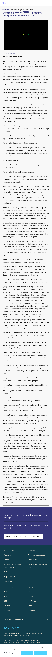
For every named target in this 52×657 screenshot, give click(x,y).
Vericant (31, 606)
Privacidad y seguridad (16, 640)
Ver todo (7, 610)
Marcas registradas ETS (32, 640)
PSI (29, 592)
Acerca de (7, 555)
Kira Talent (32, 601)
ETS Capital (8, 581)
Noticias (7, 572)
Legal (5, 640)
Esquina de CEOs (10, 576)
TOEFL (6, 592)
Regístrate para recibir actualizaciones (23, 537)
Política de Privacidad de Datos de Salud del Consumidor (22, 642)
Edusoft (31, 596)
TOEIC (6, 596)
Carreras (7, 560)
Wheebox (31, 610)
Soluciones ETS (33, 560)
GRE (5, 601)
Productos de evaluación (37, 555)
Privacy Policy (24, 649)
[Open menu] (49, 3)
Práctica (7, 606)
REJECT (40, 653)
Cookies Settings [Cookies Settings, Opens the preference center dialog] (8, 653)
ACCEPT (27, 653)
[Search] (47, 619)
